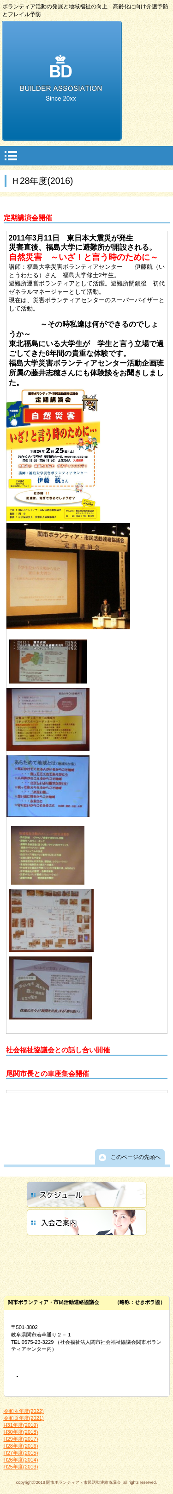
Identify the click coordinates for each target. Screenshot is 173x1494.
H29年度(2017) (21, 1439)
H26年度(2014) (21, 1459)
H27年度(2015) (21, 1453)
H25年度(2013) (21, 1466)
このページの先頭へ (136, 1157)
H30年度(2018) (21, 1432)
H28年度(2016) (21, 1446)
